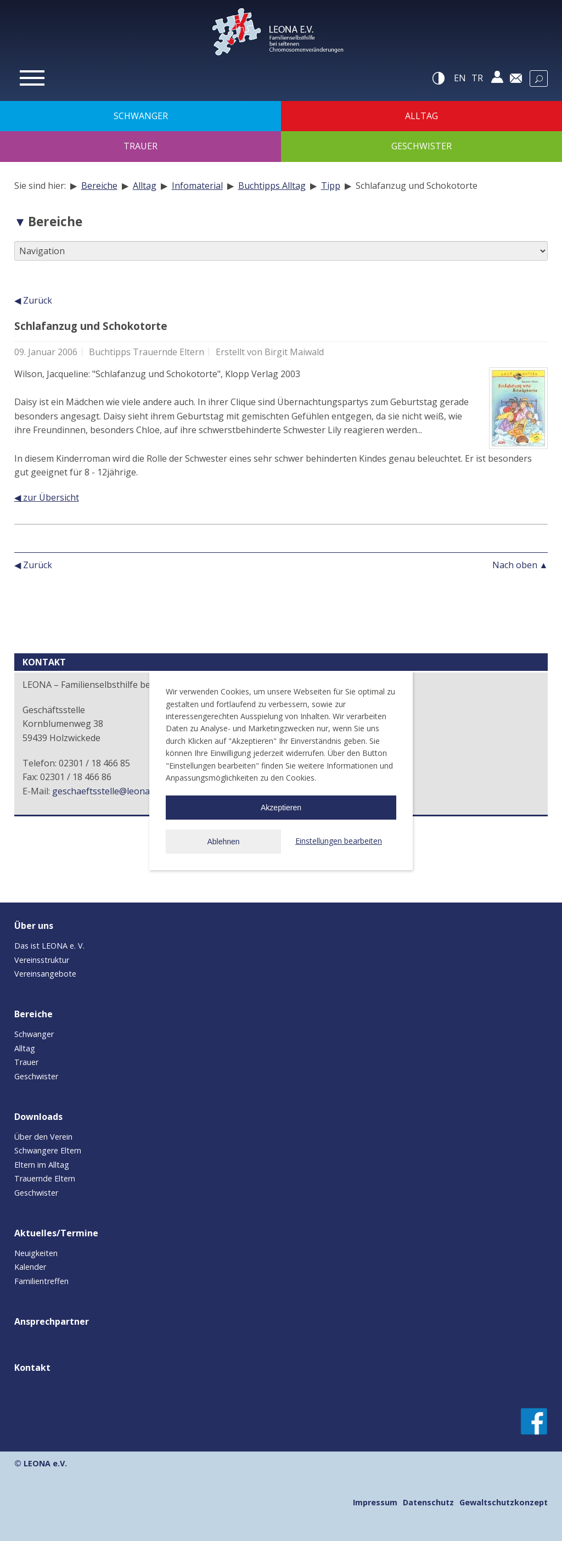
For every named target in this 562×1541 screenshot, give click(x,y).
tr (477, 78)
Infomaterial (197, 186)
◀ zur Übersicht (46, 497)
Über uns (33, 926)
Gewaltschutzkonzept (503, 1502)
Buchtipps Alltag (272, 186)
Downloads (38, 1117)
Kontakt (32, 1367)
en (460, 78)
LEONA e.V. (45, 1463)
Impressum (375, 1502)
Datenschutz (428, 1502)
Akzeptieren (281, 807)
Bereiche (99, 186)
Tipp (330, 186)
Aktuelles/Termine (56, 1233)
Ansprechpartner (51, 1321)
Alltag (144, 186)
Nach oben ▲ (520, 565)
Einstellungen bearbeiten (338, 841)
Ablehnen (223, 841)
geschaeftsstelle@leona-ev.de (113, 791)
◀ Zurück (33, 300)
